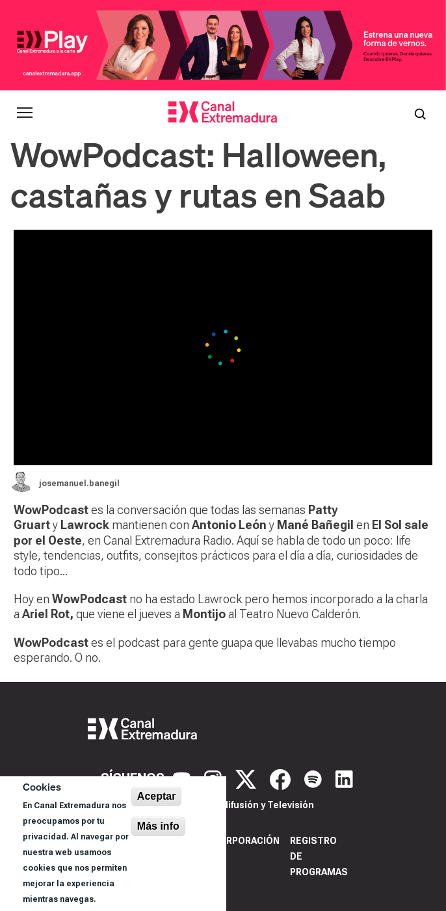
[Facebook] (282, 778)
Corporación (246, 841)
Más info (158, 826)
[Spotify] (314, 778)
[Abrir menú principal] (24, 112)
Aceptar (156, 796)
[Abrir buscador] (420, 112)
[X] (247, 778)
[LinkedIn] (344, 778)
